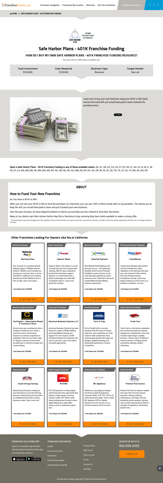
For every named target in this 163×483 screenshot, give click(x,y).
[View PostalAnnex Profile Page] (135, 252)
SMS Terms (88, 450)
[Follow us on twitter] (154, 5)
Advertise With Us (129, 441)
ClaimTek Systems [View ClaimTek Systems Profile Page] (99, 259)
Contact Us (88, 464)
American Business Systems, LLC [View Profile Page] (64, 321)
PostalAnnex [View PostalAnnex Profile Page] (135, 259)
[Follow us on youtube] (158, 5)
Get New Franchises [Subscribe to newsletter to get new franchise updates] (131, 5)
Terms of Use (89, 455)
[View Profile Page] (27, 252)
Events (50, 446)
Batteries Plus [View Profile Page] (27, 259)
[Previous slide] (14, 124)
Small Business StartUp (57, 465)
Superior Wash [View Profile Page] (63, 259)
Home (85, 460)
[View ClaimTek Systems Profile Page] (99, 252)
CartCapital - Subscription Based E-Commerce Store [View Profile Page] (28, 322)
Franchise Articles (55, 451)
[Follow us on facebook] (150, 5)
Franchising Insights (56, 460)
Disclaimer (52, 456)
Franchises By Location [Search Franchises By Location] (72, 5)
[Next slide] (78, 124)
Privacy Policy (89, 446)
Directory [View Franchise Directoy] (90, 5)
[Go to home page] (16, 5)
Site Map (87, 469)
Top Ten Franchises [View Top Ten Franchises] (106, 5)
